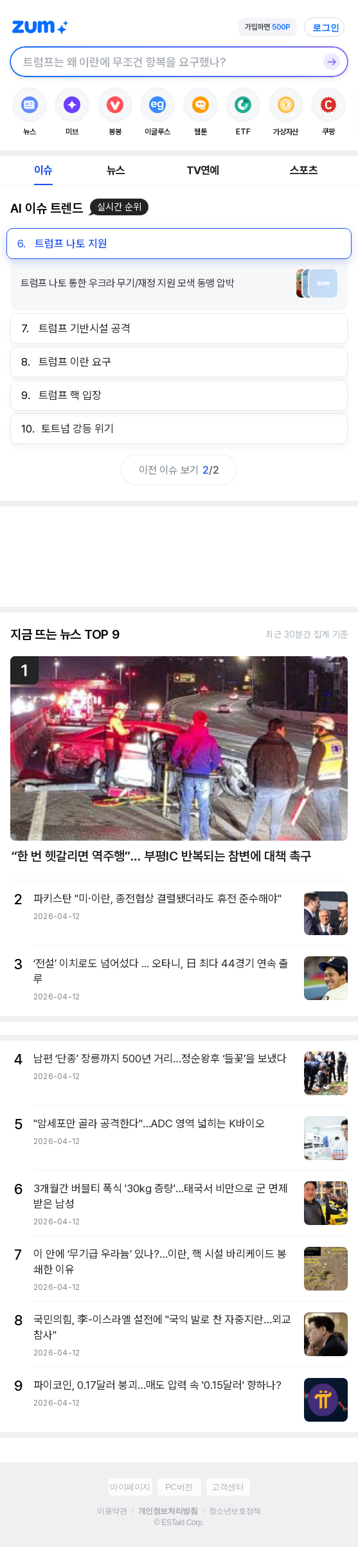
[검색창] (162, 61)
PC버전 (178, 1487)
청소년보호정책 (235, 1511)
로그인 (325, 27)
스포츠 (304, 170)
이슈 (43, 170)
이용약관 (112, 1511)
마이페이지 (130, 1487)
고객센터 (227, 1487)
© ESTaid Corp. (179, 1522)
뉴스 (116, 170)
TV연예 (202, 170)
